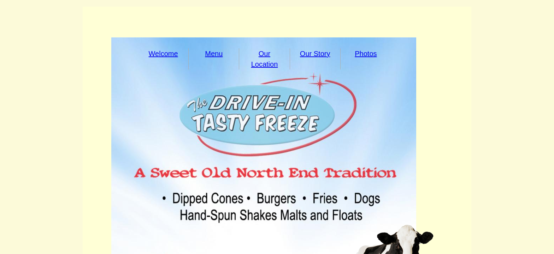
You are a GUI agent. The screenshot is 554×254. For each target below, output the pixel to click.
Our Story (315, 54)
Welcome (163, 54)
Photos (366, 54)
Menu (214, 54)
